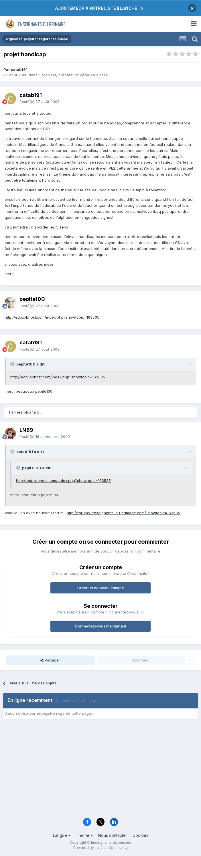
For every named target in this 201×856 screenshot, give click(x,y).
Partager (50, 660)
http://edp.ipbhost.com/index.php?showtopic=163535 (52, 317)
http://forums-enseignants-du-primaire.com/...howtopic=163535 (123, 513)
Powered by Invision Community (100, 847)
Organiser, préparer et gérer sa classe (73, 75)
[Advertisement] (100, 770)
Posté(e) (39, 101)
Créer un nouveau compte (100, 587)
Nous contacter (112, 835)
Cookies (140, 835)
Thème (84, 835)
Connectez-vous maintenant (100, 626)
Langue (61, 835)
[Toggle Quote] (12, 364)
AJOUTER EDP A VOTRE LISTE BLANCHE (96, 8)
